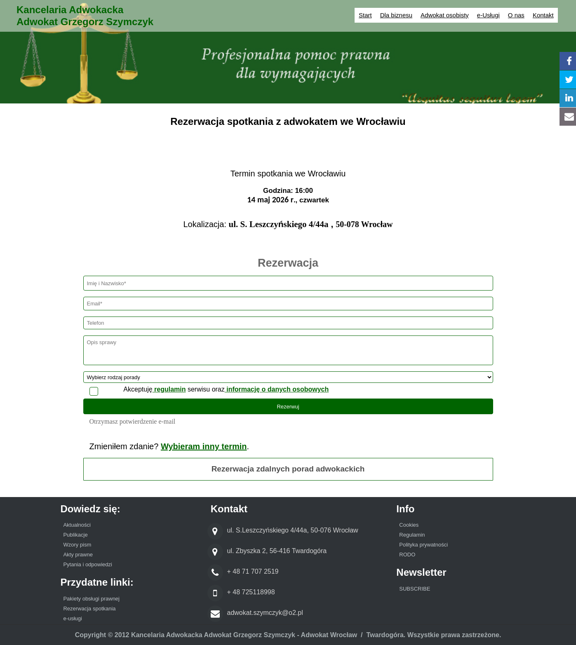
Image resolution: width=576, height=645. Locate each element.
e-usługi (72, 618)
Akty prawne (78, 554)
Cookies (408, 525)
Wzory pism (77, 545)
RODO (407, 554)
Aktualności (77, 525)
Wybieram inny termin (204, 446)
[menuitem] (122, 526)
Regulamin (412, 535)
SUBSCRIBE (414, 589)
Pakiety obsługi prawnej (91, 599)
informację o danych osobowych (277, 389)
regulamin (169, 389)
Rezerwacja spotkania (89, 608)
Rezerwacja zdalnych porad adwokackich (288, 468)
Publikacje (75, 535)
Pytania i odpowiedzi (87, 564)
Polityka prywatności (423, 545)
